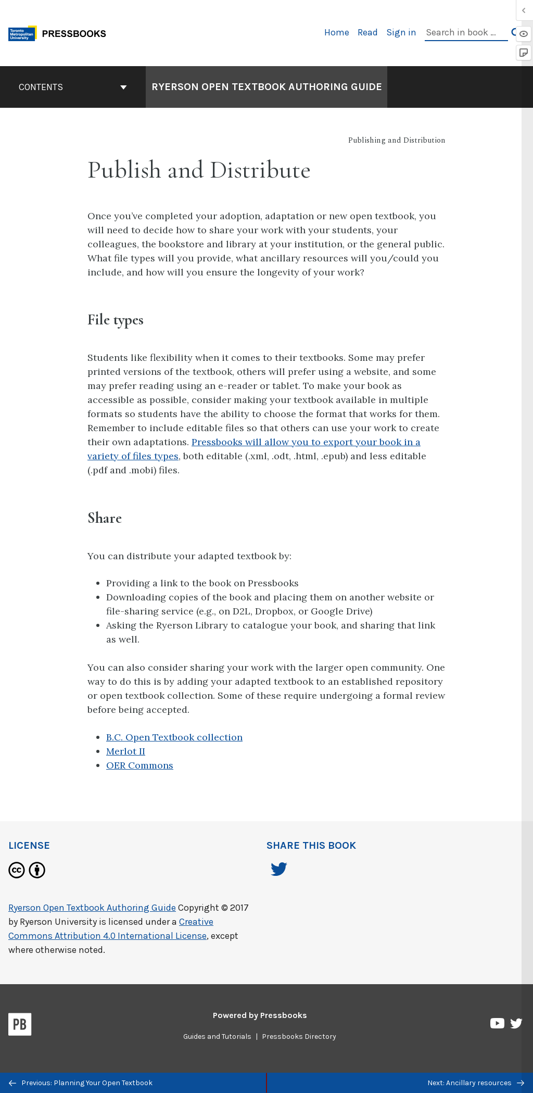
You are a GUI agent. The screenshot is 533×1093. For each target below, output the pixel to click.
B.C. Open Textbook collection (174, 737)
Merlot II (125, 751)
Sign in (401, 32)
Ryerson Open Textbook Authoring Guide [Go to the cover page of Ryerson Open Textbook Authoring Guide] (266, 87)
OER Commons (139, 765)
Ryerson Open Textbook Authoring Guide (92, 907)
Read (368, 32)
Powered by (260, 1015)
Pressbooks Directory (299, 1036)
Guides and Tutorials (217, 1036)
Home (336, 32)
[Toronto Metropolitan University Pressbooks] (60, 32)
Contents (73, 87)
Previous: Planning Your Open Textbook (81, 1082)
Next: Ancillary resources (475, 1082)
